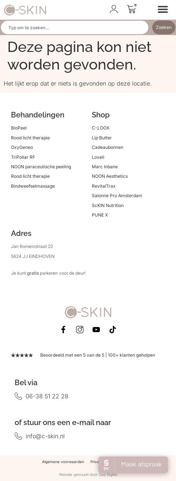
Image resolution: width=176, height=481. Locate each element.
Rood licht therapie (30, 137)
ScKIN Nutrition (108, 205)
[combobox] (75, 27)
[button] (162, 9)
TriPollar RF (23, 157)
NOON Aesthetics (110, 176)
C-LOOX (100, 128)
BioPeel (19, 128)
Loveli (98, 157)
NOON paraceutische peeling (41, 166)
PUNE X (100, 215)
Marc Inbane (105, 166)
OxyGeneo (22, 147)
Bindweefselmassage (33, 186)
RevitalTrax (104, 186)
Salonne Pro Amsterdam (117, 195)
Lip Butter (102, 137)
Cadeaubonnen (107, 147)
